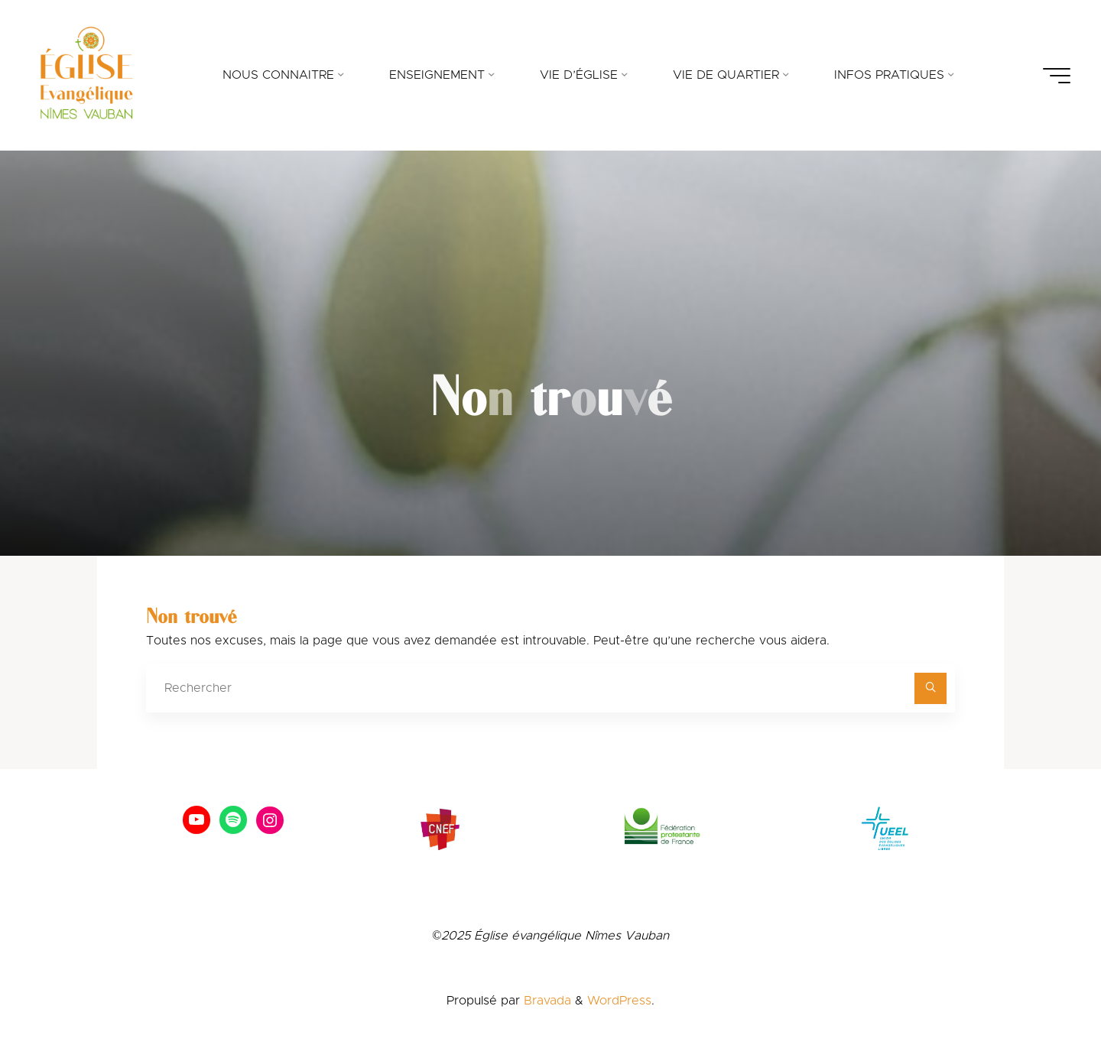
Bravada (545, 1001)
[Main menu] (1056, 75)
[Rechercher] (930, 689)
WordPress (619, 1001)
